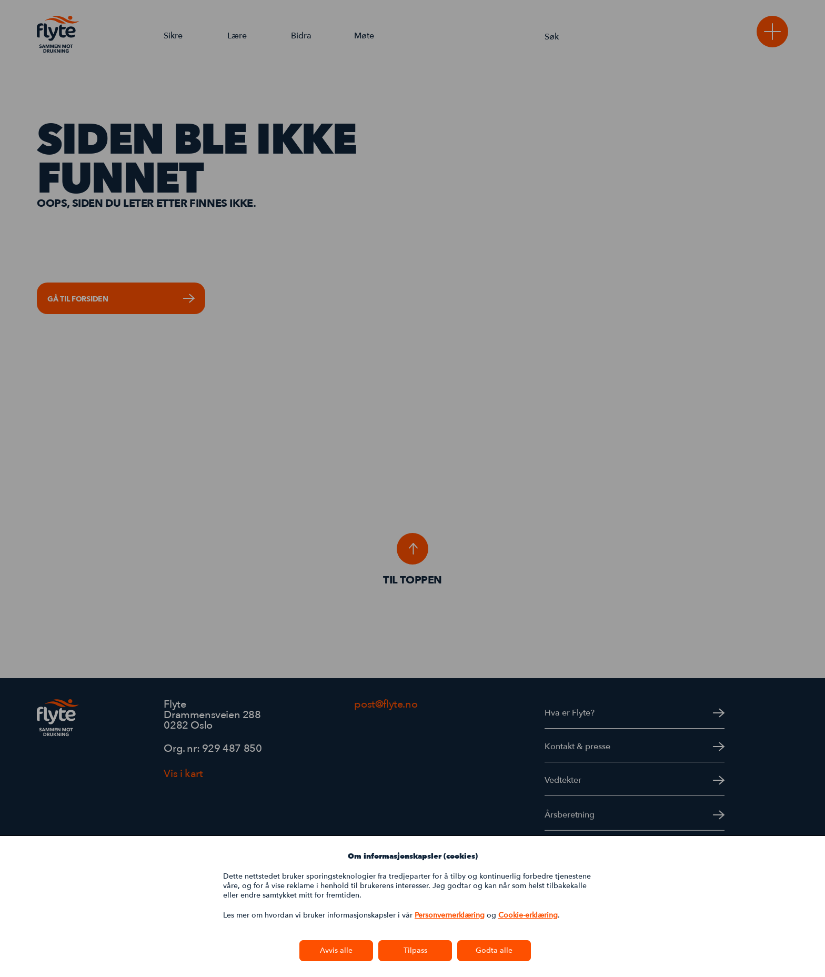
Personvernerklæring (450, 915)
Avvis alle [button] (336, 950)
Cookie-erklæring (528, 915)
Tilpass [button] (415, 950)
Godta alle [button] (494, 950)
